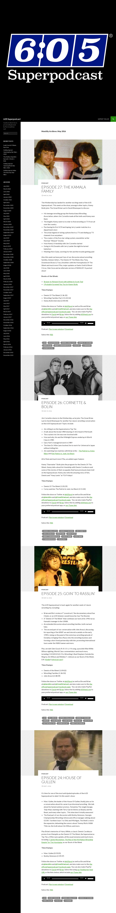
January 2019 (7, 251)
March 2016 (7, 344)
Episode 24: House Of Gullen (61, 779)
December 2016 (8, 320)
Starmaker (87, 345)
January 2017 (7, 317)
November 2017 (8, 290)
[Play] (44, 323)
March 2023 (7, 189)
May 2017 (6, 306)
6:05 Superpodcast (12, 119)
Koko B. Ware (66, 536)
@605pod (68, 306)
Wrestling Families (77, 723)
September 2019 (8, 232)
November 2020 (8, 208)
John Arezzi (56, 720)
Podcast (44, 183)
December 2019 (8, 227)
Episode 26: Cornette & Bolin (63, 404)
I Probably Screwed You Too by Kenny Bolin (61, 284)
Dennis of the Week (85, 342)
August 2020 (7, 211)
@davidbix (47, 309)
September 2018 (8, 262)
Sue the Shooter (49, 723)
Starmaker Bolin (49, 539)
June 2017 (6, 303)
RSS (51, 334)
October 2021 (7, 200)
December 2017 (8, 287)
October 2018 (7, 260)
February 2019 (7, 249)
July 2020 (6, 213)
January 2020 (7, 224)
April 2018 (6, 276)
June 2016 (6, 336)
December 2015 (8, 352)
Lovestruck (67, 720)
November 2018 (8, 257)
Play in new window (56, 329)
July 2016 (6, 333)
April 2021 (6, 202)
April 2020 (6, 219)
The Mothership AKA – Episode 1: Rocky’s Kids (10, 159)
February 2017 (7, 314)
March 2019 (7, 246)
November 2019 (8, 230)
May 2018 (6, 273)
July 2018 (6, 268)
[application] (68, 323)
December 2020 (8, 205)
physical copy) (57, 659)
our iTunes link (71, 317)
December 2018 (8, 254)
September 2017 (8, 295)
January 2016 (7, 350)
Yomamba (68, 900)
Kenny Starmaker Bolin (63, 345)
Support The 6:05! (103, 119)
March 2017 (7, 311)
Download (69, 329)
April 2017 (6, 309)
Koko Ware (78, 536)
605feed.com (86, 314)
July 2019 (6, 238)
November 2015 (8, 355)
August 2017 (7, 298)
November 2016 (8, 322)
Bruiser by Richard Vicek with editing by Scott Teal (63, 282)
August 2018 (7, 265)
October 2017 (7, 292)
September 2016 (8, 328)
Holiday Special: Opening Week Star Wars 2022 (9, 166)
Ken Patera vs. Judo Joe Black (62, 453)
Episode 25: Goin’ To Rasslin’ (68, 593)
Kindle (47, 659)
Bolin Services (54, 342)
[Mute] (86, 323)
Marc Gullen (47, 900)
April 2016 (6, 341)
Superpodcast (48, 348)
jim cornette (81, 531)
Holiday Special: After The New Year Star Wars (9, 172)
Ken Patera (60, 533)
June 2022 (6, 191)
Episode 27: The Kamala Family (63, 189)
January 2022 (7, 197)
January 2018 (7, 284)
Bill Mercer (53, 718)
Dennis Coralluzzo (69, 342)
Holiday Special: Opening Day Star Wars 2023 (10, 152)
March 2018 (7, 279)
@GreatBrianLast (62, 309)
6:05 (44, 342)
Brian (62, 314)
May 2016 (6, 339)
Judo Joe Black (48, 533)
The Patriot (62, 539)
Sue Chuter (88, 720)
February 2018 (7, 281)
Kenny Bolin (47, 345)
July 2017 (6, 301)
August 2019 (7, 235)
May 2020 (6, 216)
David (54, 314)
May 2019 (6, 243)
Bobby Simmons (54, 898)
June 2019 (6, 241)
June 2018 (6, 271)
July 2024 (6, 186)
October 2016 (7, 325)
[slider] (65, 323)
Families (46, 720)
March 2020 (7, 221)
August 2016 (7, 331)
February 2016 (7, 347)
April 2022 (6, 194)
